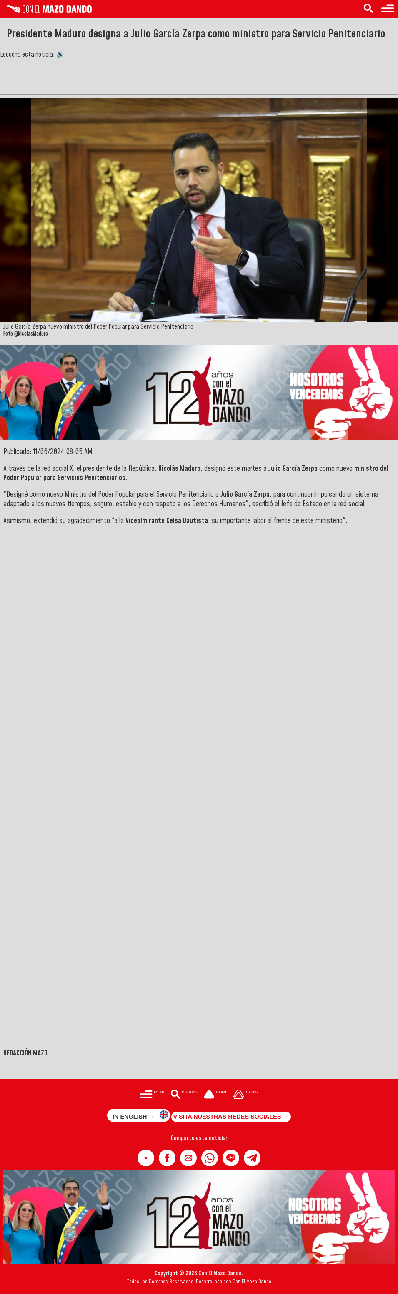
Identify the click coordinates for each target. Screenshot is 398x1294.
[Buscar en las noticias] (368, 9)
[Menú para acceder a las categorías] (387, 9)
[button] (146, 1158)
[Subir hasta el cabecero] (245, 1094)
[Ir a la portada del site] (216, 1094)
